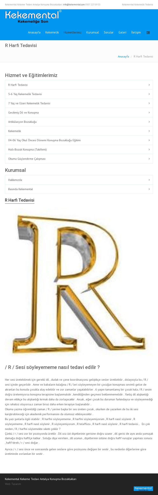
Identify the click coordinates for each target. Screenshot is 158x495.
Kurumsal (92, 32)
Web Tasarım (13, 484)
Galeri (122, 32)
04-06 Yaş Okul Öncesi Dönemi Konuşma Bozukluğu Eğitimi (44, 140)
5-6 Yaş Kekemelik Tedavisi (25, 94)
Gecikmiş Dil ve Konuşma (23, 112)
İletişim (136, 32)
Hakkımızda (15, 180)
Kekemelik (52, 32)
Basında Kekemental (20, 189)
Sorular (109, 32)
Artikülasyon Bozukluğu (22, 122)
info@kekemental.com (74, 4)
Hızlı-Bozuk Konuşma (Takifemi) (27, 149)
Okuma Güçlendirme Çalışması (26, 159)
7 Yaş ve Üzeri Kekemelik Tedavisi (29, 103)
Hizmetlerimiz (72, 32)
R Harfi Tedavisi (18, 85)
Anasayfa (34, 32)
